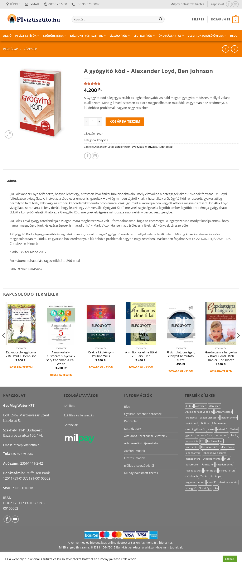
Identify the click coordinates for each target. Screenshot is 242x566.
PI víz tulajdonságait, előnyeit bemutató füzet (180, 356)
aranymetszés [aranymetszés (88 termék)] (223, 411)
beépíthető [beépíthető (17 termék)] (191, 423)
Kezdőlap (10, 49)
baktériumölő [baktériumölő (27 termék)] (229, 417)
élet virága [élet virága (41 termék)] (205, 488)
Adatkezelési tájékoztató (141, 443)
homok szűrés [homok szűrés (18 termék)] (204, 435)
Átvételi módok (134, 451)
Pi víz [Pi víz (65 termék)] (227, 458)
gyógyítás (138, 147)
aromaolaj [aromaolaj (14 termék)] (191, 417)
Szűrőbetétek (54, 36)
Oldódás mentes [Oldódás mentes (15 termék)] (212, 458)
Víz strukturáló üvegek (207, 36)
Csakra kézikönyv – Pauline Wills (101, 354)
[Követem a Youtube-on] (15, 519)
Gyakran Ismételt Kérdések (142, 414)
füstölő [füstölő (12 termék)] (234, 429)
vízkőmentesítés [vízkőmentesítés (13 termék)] (228, 482)
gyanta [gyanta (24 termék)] (189, 435)
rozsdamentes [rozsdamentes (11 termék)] (224, 464)
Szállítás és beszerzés (79, 415)
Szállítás (69, 406)
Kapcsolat (217, 4)
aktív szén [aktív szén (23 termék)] (214, 406)
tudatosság (166, 147)
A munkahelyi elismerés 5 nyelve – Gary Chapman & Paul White (61, 358)
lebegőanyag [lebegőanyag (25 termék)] (192, 453)
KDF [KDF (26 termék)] (202, 441)
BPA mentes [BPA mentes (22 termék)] (219, 423)
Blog (233, 36)
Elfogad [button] (229, 559)
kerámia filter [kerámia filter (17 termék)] (215, 441)
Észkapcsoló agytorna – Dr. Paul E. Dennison (21, 354)
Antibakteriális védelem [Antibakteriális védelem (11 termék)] (199, 411)
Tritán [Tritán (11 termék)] (203, 476)
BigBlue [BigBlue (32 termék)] (204, 423)
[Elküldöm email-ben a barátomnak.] (95, 156)
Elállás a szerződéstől (139, 466)
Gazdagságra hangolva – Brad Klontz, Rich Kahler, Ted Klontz (221, 356)
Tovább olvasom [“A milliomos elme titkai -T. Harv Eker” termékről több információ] (141, 367)
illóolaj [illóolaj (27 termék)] (234, 435)
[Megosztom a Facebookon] (87, 156)
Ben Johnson (123, 147)
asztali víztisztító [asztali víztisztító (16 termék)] (209, 417)
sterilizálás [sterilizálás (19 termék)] (210, 470)
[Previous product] (234, 49)
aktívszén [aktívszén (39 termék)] (200, 406)
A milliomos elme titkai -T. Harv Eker (141, 354)
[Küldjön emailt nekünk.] (235, 4)
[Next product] (225, 49)
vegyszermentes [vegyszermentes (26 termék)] (195, 482)
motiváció (151, 147)
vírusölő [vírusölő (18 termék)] (211, 482)
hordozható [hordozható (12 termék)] (221, 435)
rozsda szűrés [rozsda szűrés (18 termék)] (193, 470)
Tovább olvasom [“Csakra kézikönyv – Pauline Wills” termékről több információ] (101, 367)
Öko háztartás (171, 36)
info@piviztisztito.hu (27, 445)
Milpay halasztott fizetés (187, 4)
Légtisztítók (144, 36)
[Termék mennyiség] (93, 121)
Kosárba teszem (125, 121)
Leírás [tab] (11, 181)
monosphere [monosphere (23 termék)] (192, 458)
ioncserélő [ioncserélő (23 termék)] (191, 441)
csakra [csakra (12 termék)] (211, 429)
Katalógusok (132, 429)
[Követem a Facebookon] (229, 4)
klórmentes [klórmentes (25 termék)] (192, 447)
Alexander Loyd (104, 147)
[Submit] (160, 19)
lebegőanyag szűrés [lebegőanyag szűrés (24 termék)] (214, 453)
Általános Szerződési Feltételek (145, 436)
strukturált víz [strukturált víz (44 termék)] (227, 470)
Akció (7, 36)
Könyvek (30, 49)
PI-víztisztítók (27, 36)
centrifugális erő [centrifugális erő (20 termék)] (194, 429)
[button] (198, 19)
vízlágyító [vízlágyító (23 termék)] (190, 488)
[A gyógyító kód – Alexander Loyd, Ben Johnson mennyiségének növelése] (99, 121)
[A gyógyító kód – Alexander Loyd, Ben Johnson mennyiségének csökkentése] (86, 121)
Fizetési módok (134, 458)
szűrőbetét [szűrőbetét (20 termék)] (191, 476)
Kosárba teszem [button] (21, 367)
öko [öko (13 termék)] (216, 488)
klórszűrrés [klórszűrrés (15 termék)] (227, 447)
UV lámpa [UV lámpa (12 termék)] (215, 476)
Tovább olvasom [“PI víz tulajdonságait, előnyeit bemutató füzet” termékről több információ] (181, 371)
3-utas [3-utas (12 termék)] (189, 406)
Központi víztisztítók (88, 36)
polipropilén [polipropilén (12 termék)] (192, 464)
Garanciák (71, 425)
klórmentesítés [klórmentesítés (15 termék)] (209, 447)
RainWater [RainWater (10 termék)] (208, 464)
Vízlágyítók (120, 36)
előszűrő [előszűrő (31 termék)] (222, 429)
